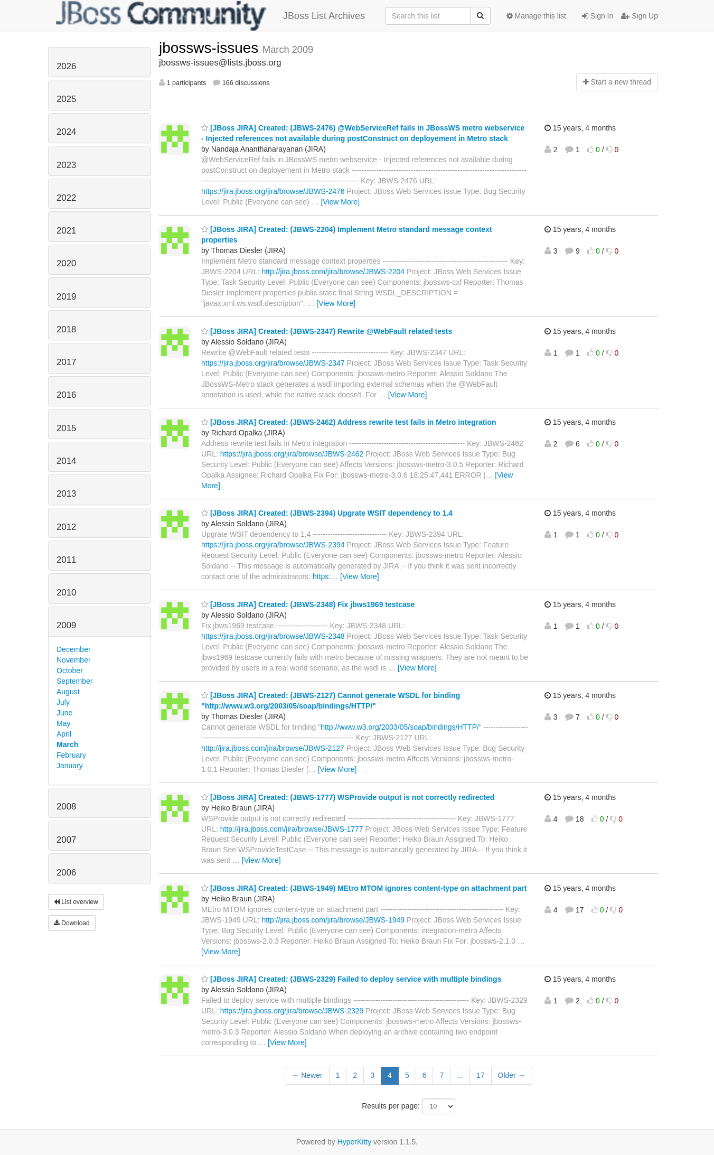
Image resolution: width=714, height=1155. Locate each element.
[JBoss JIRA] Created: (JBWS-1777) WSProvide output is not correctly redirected (347, 797)
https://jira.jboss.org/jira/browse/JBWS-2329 (292, 1011)
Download (72, 923)
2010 (66, 593)
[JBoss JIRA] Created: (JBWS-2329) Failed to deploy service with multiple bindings (351, 979)
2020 (66, 263)
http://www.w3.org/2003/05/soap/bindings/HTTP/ (400, 727)
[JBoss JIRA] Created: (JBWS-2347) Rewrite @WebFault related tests (326, 331)
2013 (66, 494)
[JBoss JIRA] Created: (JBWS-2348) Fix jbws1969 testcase (308, 604)
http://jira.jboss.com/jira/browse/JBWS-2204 (333, 271)
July (63, 702)
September (74, 681)
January (70, 765)
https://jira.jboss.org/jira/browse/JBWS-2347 (273, 363)
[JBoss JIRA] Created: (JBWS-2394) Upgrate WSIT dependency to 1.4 (327, 513)
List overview (76, 902)
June (64, 713)
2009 (66, 625)
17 (480, 1075)
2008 (66, 807)
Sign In (597, 16)
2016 (66, 395)
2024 (66, 132)
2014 (66, 461)
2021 (66, 231)
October (70, 670)
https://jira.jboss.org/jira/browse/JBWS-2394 (273, 545)
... (460, 1075)
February (71, 755)
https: (322, 576)
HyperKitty (354, 1142)
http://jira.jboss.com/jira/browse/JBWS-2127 (272, 748)
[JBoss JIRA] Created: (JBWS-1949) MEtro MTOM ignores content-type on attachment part (364, 888)
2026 (66, 66)
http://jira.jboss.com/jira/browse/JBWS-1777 (291, 829)
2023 (66, 165)
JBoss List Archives (210, 16)
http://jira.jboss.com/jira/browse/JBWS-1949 (333, 920)
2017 (66, 362)
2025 (66, 99)
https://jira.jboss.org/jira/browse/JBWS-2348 (273, 636)
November (74, 660)
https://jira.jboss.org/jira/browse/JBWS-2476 (273, 191)
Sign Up (639, 16)
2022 (66, 198)
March (67, 744)
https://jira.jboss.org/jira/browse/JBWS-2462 (292, 454)
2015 (66, 428)
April (64, 734)
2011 (66, 560)
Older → (511, 1075)
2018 (66, 329)
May (63, 723)
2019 (66, 297)
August (68, 691)
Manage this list (536, 16)
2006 (66, 873)
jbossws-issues (210, 48)
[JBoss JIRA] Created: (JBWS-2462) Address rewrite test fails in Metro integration (348, 422)
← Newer (307, 1075)
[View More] (340, 202)
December (74, 649)
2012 (66, 527)
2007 (66, 840)
